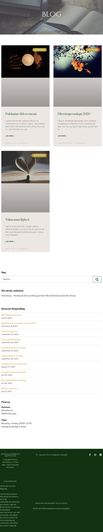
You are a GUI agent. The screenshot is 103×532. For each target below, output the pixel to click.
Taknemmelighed (17, 220)
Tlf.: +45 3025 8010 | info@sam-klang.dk (51, 455)
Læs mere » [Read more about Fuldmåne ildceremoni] (10, 136)
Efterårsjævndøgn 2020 (74, 114)
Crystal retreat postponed (14, 363)
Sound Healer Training (12, 355)
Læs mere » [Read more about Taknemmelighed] (10, 241)
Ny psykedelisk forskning (13, 380)
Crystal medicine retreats (13, 372)
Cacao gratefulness (11, 339)
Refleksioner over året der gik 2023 (18, 323)
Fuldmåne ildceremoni (20, 114)
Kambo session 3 (9, 388)
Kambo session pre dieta (13, 347)
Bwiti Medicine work (11, 315)
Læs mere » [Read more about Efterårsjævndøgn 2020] (62, 136)
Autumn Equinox (9, 331)
